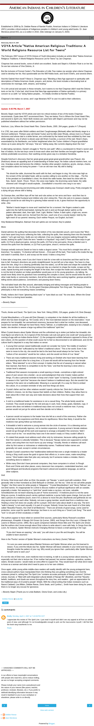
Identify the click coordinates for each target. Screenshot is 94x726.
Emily (9, 616)
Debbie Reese (10, 715)
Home (47, 705)
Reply (9, 628)
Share (5, 603)
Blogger (52, 724)
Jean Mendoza (11, 718)
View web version (47, 710)
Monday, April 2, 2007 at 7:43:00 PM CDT (28, 616)
